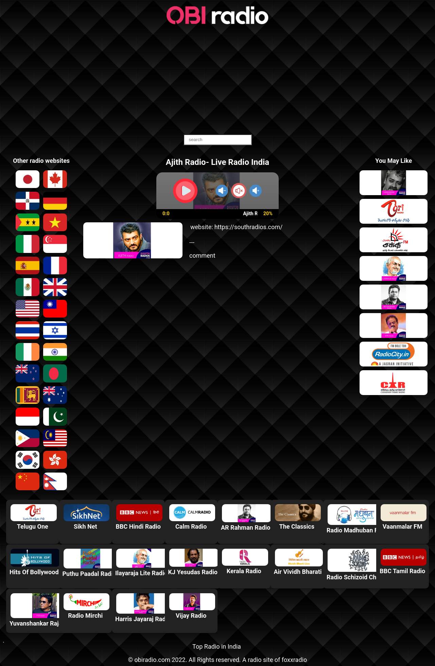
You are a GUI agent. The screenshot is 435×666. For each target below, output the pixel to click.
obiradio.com (152, 659)
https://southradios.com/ (248, 226)
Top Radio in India (216, 646)
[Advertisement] (217, 79)
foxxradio (294, 659)
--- (191, 242)
